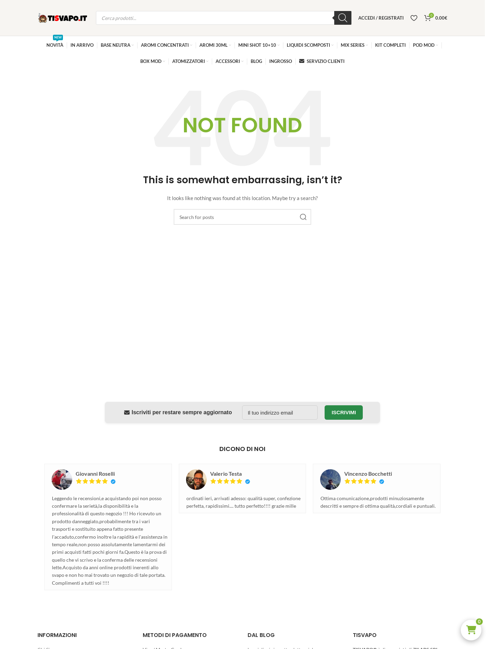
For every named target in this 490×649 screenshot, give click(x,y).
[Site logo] (63, 17)
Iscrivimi (343, 412)
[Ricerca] (342, 18)
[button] (471, 630)
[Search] (242, 217)
